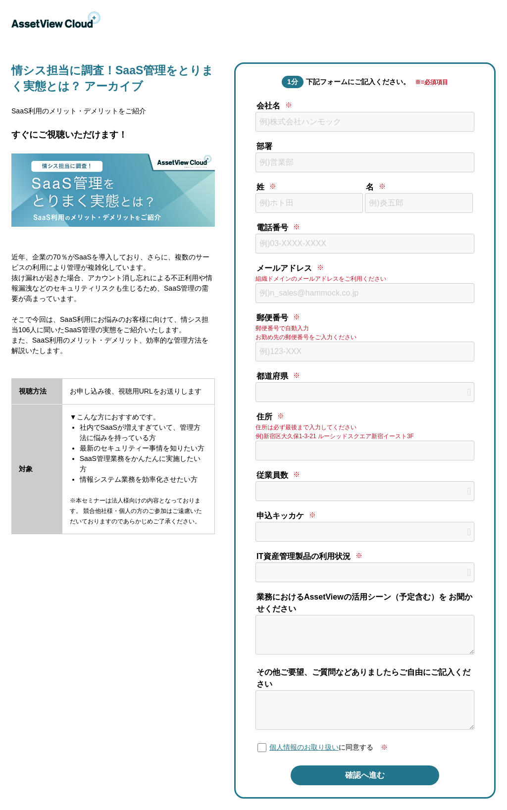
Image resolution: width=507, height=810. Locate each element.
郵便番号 (272, 317)
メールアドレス (284, 268)
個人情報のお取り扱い (304, 747)
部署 (264, 146)
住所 (264, 416)
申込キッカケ (280, 515)
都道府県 (272, 376)
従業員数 (272, 475)
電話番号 (272, 227)
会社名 (268, 105)
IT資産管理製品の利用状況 (303, 556)
